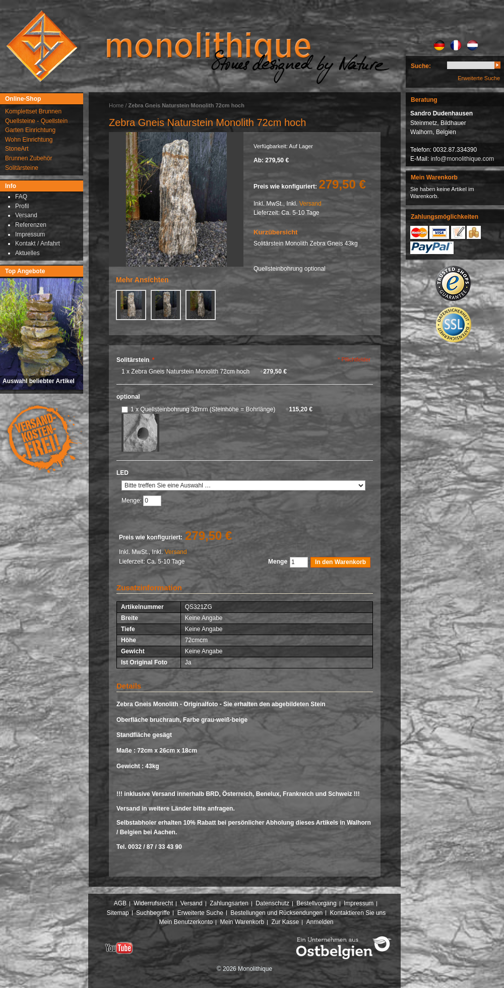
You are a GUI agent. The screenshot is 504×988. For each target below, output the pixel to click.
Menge (277, 561)
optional (128, 396)
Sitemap (118, 912)
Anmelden (320, 921)
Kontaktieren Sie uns (358, 912)
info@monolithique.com (462, 158)
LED (122, 472)
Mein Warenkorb (242, 921)
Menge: (132, 500)
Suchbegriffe (153, 912)
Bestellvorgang (316, 903)
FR (456, 45)
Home (116, 105)
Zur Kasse (285, 921)
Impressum (358, 903)
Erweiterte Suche (479, 78)
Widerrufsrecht (153, 903)
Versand (310, 203)
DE (439, 45)
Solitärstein (135, 359)
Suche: (421, 66)
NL (472, 45)
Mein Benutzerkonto (186, 921)
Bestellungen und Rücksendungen (276, 912)
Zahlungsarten (229, 903)
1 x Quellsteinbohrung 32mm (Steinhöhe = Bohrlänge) (221, 409)
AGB (120, 903)
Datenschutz (272, 903)
